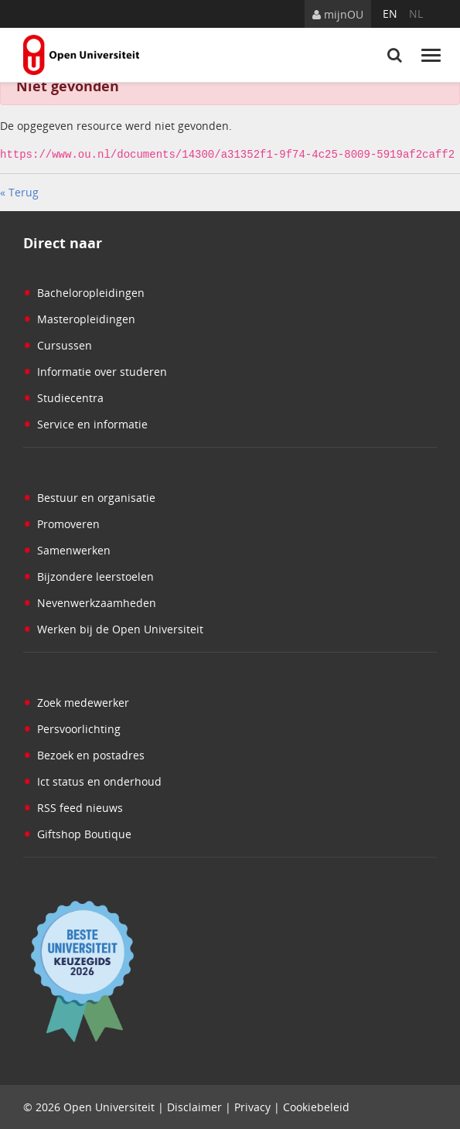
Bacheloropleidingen (84, 292)
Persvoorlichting (72, 728)
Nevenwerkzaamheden (89, 602)
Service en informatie (85, 423)
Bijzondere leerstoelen (88, 575)
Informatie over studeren (95, 370)
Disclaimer (194, 1106)
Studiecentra (63, 397)
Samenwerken (67, 549)
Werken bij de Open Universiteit (113, 628)
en (390, 13)
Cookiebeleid (316, 1106)
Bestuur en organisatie (89, 496)
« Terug (19, 191)
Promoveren (61, 523)
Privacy (252, 1106)
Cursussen (57, 344)
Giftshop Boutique (77, 833)
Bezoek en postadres (84, 754)
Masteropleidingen (79, 318)
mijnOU (337, 14)
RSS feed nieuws (73, 807)
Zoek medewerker (76, 701)
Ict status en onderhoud (92, 780)
